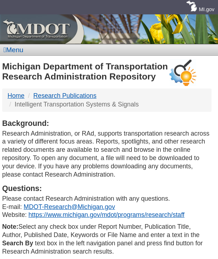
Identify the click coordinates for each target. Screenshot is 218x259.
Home (16, 95)
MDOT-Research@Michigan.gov (69, 206)
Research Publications (65, 95)
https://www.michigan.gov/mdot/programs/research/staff (106, 214)
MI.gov (206, 9)
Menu (13, 50)
